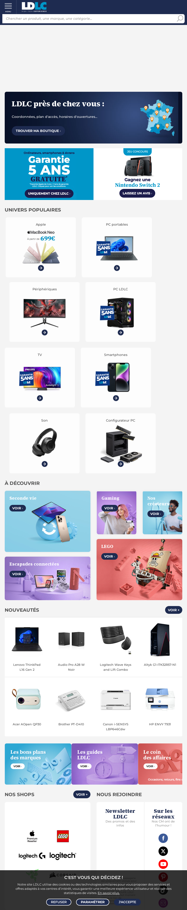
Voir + (173, 455)
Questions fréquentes (49, 819)
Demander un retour (48, 840)
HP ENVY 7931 (160, 569)
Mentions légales (48, 799)
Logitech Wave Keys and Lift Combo (115, 511)
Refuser (59, 902)
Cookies (69, 788)
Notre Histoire (49, 777)
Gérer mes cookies (48, 793)
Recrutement (138, 783)
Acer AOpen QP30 (27, 569)
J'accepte (127, 902)
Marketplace (138, 788)
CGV (38, 783)
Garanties (36, 835)
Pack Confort (59, 835)
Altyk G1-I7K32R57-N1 (160, 509)
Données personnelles (40, 788)
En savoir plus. (109, 892)
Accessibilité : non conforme (138, 793)
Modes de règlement (48, 829)
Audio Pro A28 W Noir (71, 511)
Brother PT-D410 (71, 569)
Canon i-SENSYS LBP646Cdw (115, 571)
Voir (17, 353)
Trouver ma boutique (38, 131)
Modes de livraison (48, 824)
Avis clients (53, 783)
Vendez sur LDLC (138, 777)
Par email (138, 844)
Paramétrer (93, 902)
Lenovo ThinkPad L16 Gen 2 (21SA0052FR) (27, 512)
